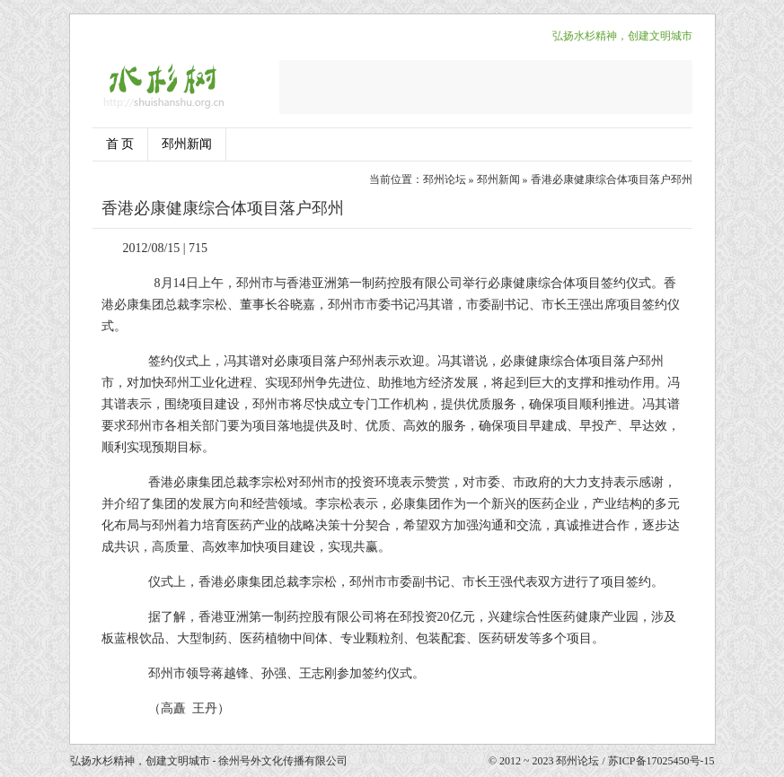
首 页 (120, 144)
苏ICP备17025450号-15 (661, 761)
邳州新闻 (187, 144)
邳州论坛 (444, 179)
